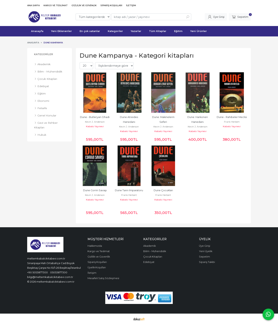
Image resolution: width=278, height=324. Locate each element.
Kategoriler (43, 54)
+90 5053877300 (37, 272)
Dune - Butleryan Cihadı (95, 117)
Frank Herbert (232, 121)
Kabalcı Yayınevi (95, 126)
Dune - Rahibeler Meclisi (232, 117)
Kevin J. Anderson (95, 121)
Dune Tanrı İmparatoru (129, 190)
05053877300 (58, 272)
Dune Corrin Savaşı (95, 190)
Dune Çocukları (163, 190)
